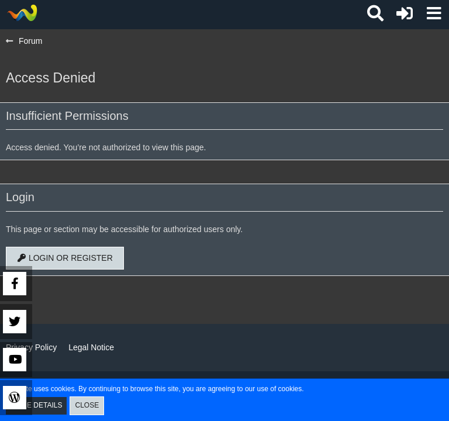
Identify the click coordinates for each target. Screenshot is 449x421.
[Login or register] (404, 13)
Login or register (65, 258)
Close (87, 405)
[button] (433, 13)
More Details (36, 405)
